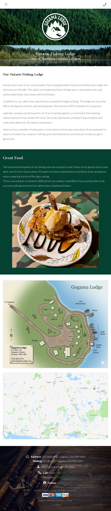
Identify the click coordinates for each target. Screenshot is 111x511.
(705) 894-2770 (64, 472)
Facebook (62, 483)
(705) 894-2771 (64, 477)
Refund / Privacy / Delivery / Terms (55, 500)
